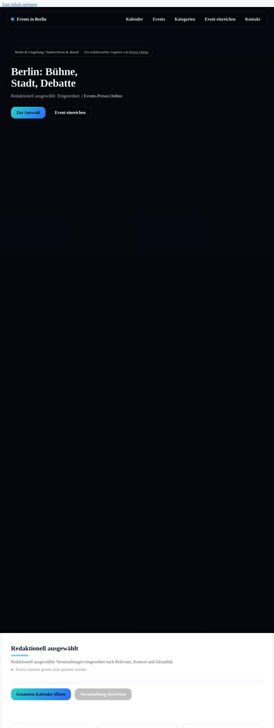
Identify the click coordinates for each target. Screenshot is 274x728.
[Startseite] (28, 19)
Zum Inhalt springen (19, 4)
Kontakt (252, 19)
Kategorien (185, 19)
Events (159, 19)
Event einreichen (220, 19)
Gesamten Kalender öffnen (41, 694)
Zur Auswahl (28, 112)
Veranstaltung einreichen (103, 694)
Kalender (134, 19)
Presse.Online (139, 52)
